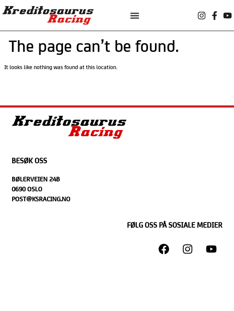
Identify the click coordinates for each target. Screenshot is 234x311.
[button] (134, 15)
